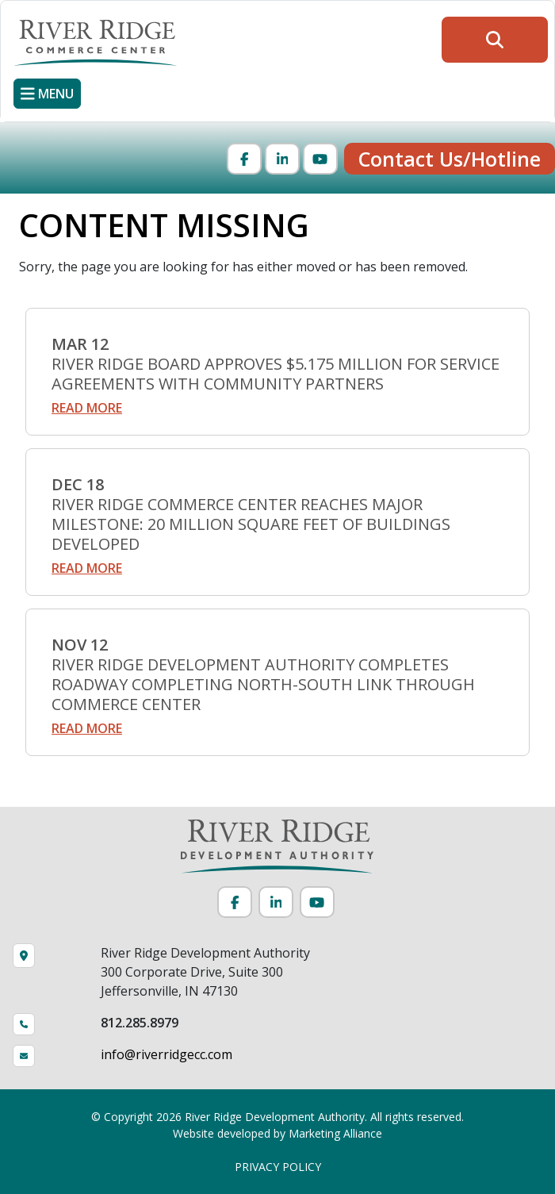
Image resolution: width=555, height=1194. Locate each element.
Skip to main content (0, 13)
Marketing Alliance (335, 1133)
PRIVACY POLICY (278, 1166)
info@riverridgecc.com (166, 1054)
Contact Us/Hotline (449, 158)
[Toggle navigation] (47, 94)
